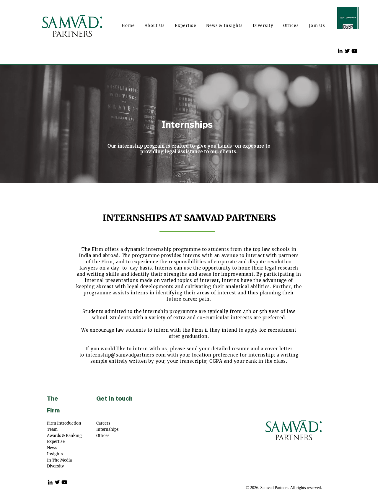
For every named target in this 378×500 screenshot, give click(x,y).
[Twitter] (347, 51)
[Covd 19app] (348, 18)
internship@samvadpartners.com (126, 355)
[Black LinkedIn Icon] (340, 51)
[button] (155, 26)
